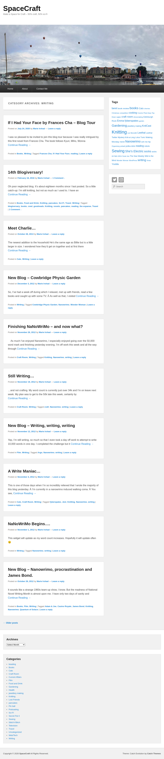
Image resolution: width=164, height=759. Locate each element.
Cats (19, 259)
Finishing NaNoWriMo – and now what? (45, 326)
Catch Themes (154, 753)
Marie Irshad (39, 128)
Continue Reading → (19, 145)
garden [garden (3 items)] (141, 121)
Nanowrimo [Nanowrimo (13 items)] (133, 141)
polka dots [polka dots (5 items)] (130, 146)
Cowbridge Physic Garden (44, 305)
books (24, 206)
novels (57, 206)
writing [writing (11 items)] (142, 160)
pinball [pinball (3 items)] (122, 146)
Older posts (10, 623)
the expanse (85, 206)
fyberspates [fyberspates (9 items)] (131, 120)
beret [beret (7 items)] (114, 108)
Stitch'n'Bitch (14, 722)
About (25, 89)
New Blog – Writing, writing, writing (41, 425)
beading (12, 664)
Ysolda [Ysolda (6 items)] (115, 164)
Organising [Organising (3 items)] (116, 146)
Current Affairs (15, 677)
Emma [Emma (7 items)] (120, 120)
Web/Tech (13, 735)
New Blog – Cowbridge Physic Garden (44, 277)
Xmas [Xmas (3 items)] (149, 160)
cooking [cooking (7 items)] (133, 112)
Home (10, 89)
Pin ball (12, 706)
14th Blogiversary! (25, 172)
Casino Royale (64, 606)
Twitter (114, 179)
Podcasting (14, 709)
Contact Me (41, 89)
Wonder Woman (78, 305)
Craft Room (22, 357)
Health (12, 690)
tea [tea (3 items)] (128, 156)
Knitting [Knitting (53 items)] (119, 131)
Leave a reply (54, 128)
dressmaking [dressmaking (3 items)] (138, 117)
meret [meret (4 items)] (122, 142)
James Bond (78, 606)
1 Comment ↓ (59, 178)
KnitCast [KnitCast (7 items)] (146, 126)
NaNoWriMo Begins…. (29, 524)
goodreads (39, 206)
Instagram (121, 179)
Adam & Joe (50, 606)
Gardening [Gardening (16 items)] (119, 125)
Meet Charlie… (22, 228)
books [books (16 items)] (134, 108)
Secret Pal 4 (14, 716)
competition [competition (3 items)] (124, 113)
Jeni (64, 502)
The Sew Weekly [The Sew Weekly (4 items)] (137, 156)
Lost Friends (14, 700)
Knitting (43, 203)
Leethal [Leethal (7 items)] (141, 132)
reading (74, 153)
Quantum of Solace (29, 609)
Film (19, 452)
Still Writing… (21, 376)
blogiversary (14, 206)
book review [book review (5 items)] (123, 108)
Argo (40, 452)
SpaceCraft (22, 8)
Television (13, 725)
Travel (68, 203)
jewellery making (16, 693)
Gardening (13, 687)
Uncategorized (15, 732)
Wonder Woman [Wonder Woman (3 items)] (122, 160)
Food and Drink (31, 203)
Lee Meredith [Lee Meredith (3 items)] (132, 133)
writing (68, 357)
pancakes (53, 203)
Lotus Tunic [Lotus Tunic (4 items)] (140, 137)
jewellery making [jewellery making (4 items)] (135, 126)
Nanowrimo (64, 305)
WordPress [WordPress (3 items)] (133, 160)
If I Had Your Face (61, 153)
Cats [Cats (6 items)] (141, 108)
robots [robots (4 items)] (147, 146)
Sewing (12, 719)
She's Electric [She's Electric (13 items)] (134, 151)
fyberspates (55, 502)
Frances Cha (46, 153)
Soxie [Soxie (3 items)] (124, 156)
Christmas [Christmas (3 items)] (115, 113)
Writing (27, 153)
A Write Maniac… (24, 471)
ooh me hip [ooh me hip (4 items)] (146, 142)
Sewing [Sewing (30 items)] (118, 151)
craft (47, 407)
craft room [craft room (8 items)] (127, 116)
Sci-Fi (61, 203)
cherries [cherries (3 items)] (147, 108)
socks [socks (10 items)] (147, 151)
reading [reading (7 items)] (140, 146)
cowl (30, 206)
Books (20, 153)
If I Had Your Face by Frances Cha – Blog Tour (51, 122)
